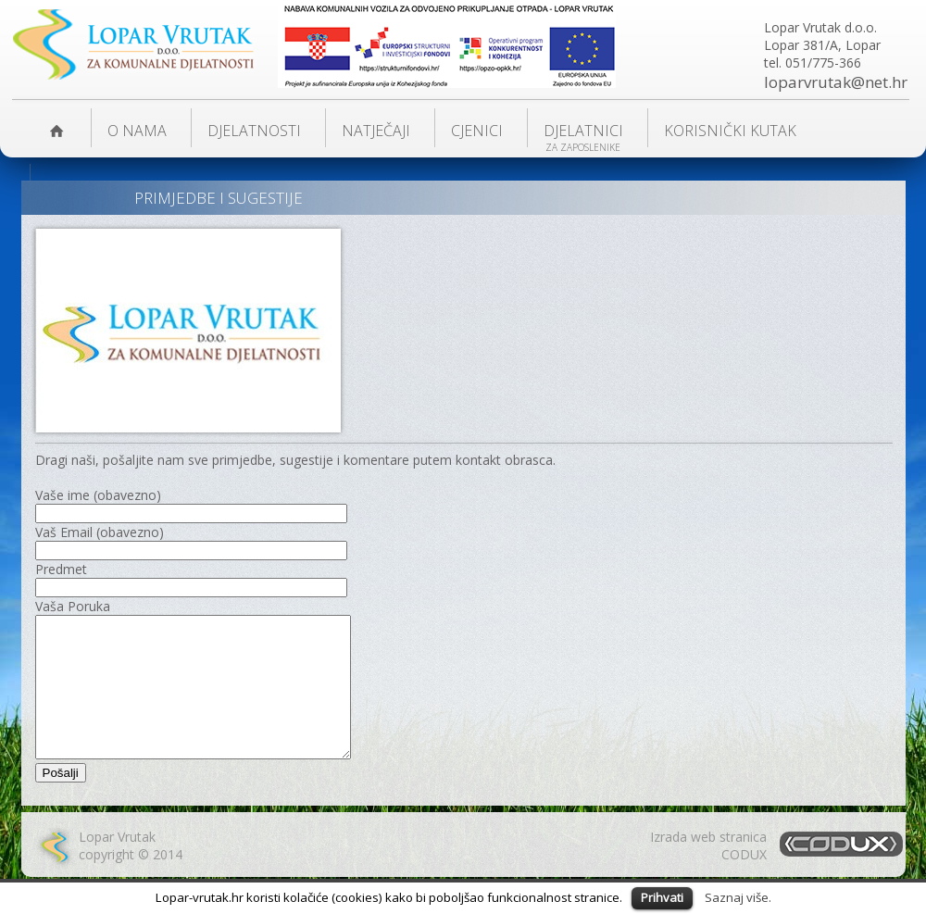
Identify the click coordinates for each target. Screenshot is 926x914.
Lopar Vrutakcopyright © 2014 (130, 873)
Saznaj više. (738, 897)
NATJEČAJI (376, 130)
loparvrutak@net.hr (835, 82)
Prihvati (662, 897)
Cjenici (477, 130)
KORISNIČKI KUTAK (730, 130)
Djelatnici (583, 130)
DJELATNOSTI (254, 130)
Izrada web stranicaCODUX (708, 873)
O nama (137, 130)
